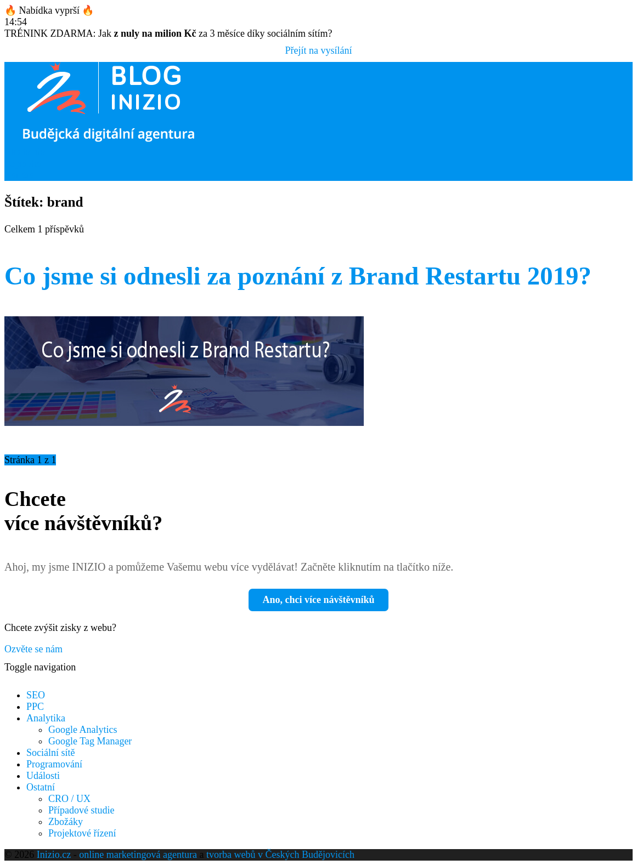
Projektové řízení (82, 833)
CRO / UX (69, 798)
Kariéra (19, 174)
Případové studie (81, 810)
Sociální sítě (50, 752)
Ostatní (40, 787)
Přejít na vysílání (318, 50)
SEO (35, 695)
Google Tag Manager (90, 741)
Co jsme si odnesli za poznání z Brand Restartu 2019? (297, 275)
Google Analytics (82, 729)
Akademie (24, 151)
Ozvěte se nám (33, 649)
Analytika (45, 718)
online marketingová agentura (138, 854)
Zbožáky (65, 821)
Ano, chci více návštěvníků (318, 599)
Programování (54, 764)
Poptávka (22, 163)
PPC (35, 706)
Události (43, 775)
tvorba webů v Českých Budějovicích (280, 854)
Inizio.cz (54, 854)
